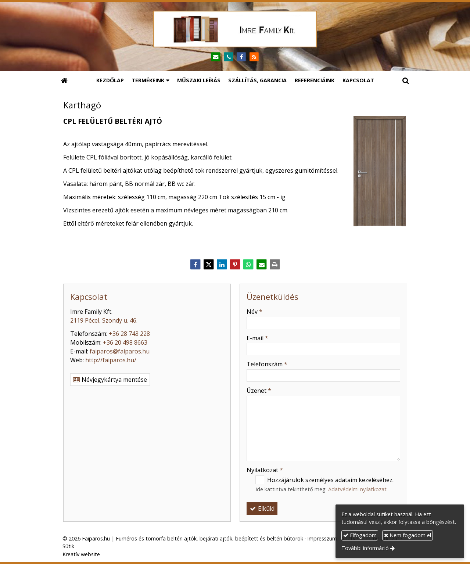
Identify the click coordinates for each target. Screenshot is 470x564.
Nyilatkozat (265, 470)
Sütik (68, 546)
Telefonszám (267, 364)
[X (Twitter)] (209, 264)
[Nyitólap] (235, 29)
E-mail (257, 338)
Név (254, 312)
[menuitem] (110, 80)
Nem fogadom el (407, 535)
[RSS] (254, 57)
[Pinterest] (235, 264)
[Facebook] (241, 57)
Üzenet (259, 391)
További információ (365, 548)
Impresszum (322, 538)
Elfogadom (360, 535)
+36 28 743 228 (129, 334)
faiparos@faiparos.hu (120, 351)
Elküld (262, 508)
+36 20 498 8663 (125, 342)
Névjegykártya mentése (110, 380)
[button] (406, 80)
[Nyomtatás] (275, 264)
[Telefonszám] (228, 57)
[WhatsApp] (248, 264)
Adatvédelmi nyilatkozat (357, 489)
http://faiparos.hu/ (110, 360)
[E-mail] (216, 57)
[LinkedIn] (222, 264)
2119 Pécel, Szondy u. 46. (103, 320)
